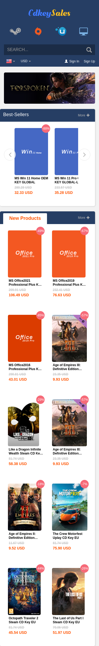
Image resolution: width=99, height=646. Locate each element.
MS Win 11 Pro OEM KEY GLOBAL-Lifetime (71, 180)
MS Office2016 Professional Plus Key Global (25, 369)
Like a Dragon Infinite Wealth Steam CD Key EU (25, 453)
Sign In (74, 61)
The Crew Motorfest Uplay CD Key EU (67, 536)
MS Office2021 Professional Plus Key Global (25, 284)
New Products (25, 218)
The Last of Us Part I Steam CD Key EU (68, 620)
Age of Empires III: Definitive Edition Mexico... (67, 369)
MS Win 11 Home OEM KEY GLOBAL (31, 180)
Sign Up (89, 61)
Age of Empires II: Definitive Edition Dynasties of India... (24, 538)
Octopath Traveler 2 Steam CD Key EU (23, 620)
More (84, 115)
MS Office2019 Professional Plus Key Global (69, 284)
